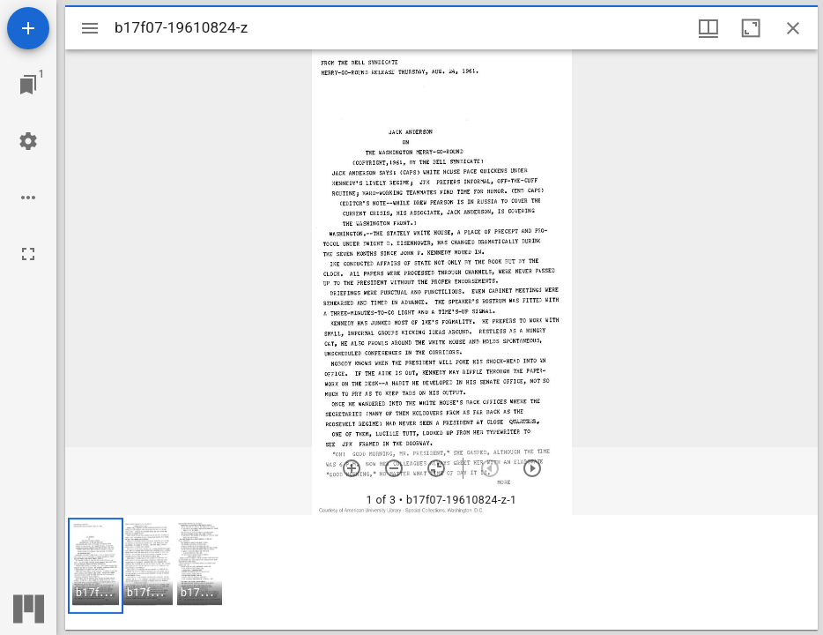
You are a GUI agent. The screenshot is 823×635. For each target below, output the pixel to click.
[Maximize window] (751, 28)
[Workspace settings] (28, 141)
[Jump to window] (28, 85)
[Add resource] (28, 28)
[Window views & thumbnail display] (708, 28)
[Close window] (793, 28)
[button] (95, 565)
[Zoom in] (351, 468)
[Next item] (532, 468)
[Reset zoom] (436, 468)
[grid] (441, 572)
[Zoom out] (394, 468)
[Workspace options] (28, 197)
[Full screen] (28, 254)
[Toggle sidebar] (90, 28)
